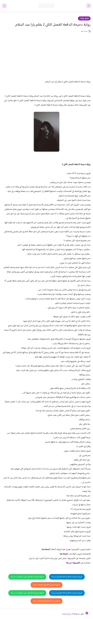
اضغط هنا (46, 549)
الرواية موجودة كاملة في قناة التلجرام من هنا (67, 576)
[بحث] (4, 6)
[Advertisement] (46, 51)
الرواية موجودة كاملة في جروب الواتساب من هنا (27, 576)
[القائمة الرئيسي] (89, 6)
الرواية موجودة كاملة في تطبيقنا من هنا (46, 584)
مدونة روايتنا (66, 614)
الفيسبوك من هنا (73, 563)
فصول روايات (84, 18)
